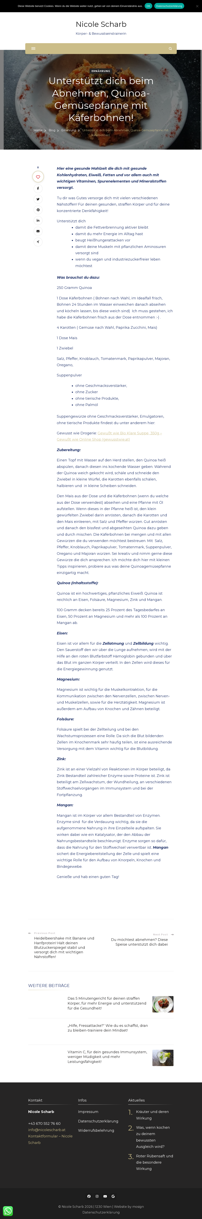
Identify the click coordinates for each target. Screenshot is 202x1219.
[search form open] (170, 48)
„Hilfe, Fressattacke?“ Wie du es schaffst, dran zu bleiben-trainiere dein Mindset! (108, 1027)
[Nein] (197, 6)
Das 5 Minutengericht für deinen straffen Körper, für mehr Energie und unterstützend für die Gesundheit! (107, 1003)
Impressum (88, 1110)
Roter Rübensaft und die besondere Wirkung (154, 1161)
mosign (138, 1205)
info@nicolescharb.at (46, 1128)
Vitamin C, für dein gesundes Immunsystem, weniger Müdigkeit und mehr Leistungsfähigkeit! (107, 1056)
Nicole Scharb (101, 24)
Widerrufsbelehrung (96, 1129)
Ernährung (101, 71)
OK (148, 6)
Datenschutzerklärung (98, 1120)
